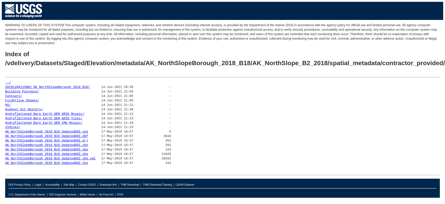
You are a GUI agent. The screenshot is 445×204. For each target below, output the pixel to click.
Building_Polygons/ (22, 92)
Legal (38, 184)
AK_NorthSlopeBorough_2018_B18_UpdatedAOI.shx (46, 163)
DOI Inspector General (62, 194)
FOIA (120, 194)
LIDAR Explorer (185, 184)
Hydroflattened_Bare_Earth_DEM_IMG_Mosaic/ (43, 123)
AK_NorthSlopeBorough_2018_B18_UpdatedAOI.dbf (46, 136)
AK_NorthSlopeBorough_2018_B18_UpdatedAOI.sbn (46, 145)
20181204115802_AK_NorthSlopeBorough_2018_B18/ (47, 87)
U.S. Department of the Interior (27, 194)
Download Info (108, 184)
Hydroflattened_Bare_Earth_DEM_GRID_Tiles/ (43, 118)
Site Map (68, 184)
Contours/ (13, 96)
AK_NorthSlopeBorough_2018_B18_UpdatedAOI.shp (46, 154)
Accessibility (52, 184)
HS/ (8, 105)
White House (87, 194)
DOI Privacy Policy (20, 184)
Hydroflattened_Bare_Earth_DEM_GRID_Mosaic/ (44, 114)
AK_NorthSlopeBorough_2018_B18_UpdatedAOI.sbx (46, 150)
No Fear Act (106, 194)
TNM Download (130, 184)
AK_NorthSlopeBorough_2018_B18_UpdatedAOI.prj (46, 141)
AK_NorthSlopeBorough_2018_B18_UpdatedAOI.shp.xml (50, 159)
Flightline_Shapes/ (22, 101)
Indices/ (12, 127)
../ (8, 83)
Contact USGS (87, 184)
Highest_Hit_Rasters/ (24, 109)
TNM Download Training (157, 184)
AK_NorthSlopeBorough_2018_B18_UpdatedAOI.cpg (46, 132)
